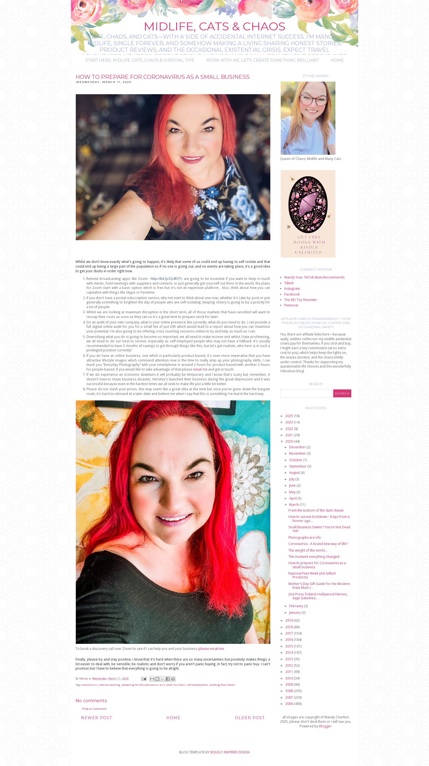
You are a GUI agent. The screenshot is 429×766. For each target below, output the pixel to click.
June (293, 485)
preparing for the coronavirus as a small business (153, 685)
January (295, 612)
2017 (289, 633)
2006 (289, 703)
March (294, 504)
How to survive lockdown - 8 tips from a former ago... (319, 518)
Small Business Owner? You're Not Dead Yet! (319, 529)
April (293, 498)
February (296, 606)
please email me (211, 648)
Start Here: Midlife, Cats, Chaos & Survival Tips (139, 60)
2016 (289, 639)
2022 (289, 428)
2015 (289, 646)
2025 (289, 416)
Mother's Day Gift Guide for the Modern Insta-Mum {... (319, 585)
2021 (289, 435)
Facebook (292, 294)
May (292, 492)
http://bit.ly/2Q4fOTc (166, 278)
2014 (289, 652)
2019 (289, 620)
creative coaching (109, 685)
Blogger (325, 726)
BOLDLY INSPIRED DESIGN (230, 752)
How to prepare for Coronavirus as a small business (317, 565)
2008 (289, 690)
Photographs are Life (304, 537)
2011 (289, 671)
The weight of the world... (307, 550)
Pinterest (291, 305)
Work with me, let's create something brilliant (262, 60)
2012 (289, 665)
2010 (289, 678)
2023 (289, 422)
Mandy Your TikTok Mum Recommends (314, 277)
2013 (289, 659)
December (297, 447)
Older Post (250, 717)
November (298, 453)
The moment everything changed (313, 556)
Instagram (292, 288)
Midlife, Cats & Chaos (214, 26)
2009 (289, 684)
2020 (289, 441)
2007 (289, 697)
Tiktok (289, 283)
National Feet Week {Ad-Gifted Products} (311, 575)
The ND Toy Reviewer (300, 299)
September (298, 466)
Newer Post (96, 717)
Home (337, 60)
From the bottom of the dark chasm (316, 510)
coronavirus (89, 685)
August (295, 472)
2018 (289, 627)
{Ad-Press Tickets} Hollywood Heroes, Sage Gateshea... (317, 596)
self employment (197, 685)
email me (200, 369)
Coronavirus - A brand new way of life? (318, 543)
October (296, 460)
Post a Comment (94, 709)
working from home (222, 685)
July (292, 479)
